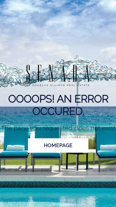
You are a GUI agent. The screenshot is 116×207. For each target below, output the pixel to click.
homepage (58, 145)
